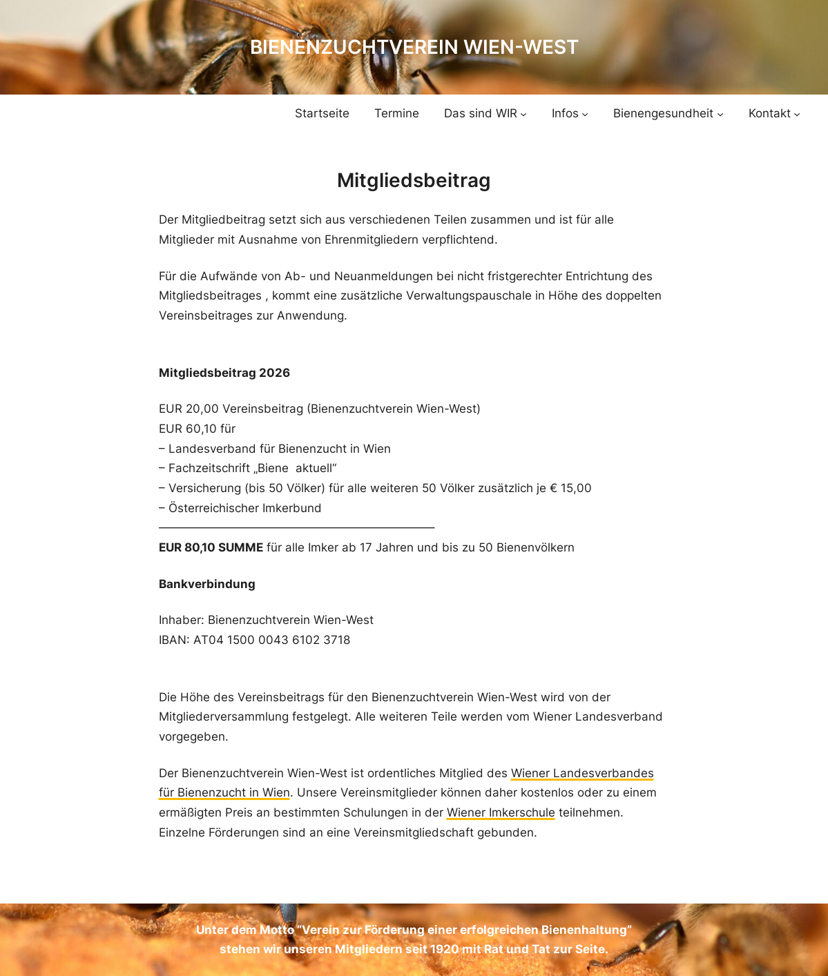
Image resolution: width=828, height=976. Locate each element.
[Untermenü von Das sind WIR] (523, 113)
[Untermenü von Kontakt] (796, 113)
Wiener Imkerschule (501, 812)
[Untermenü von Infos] (584, 113)
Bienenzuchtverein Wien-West (414, 47)
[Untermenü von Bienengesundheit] (720, 113)
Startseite (322, 113)
